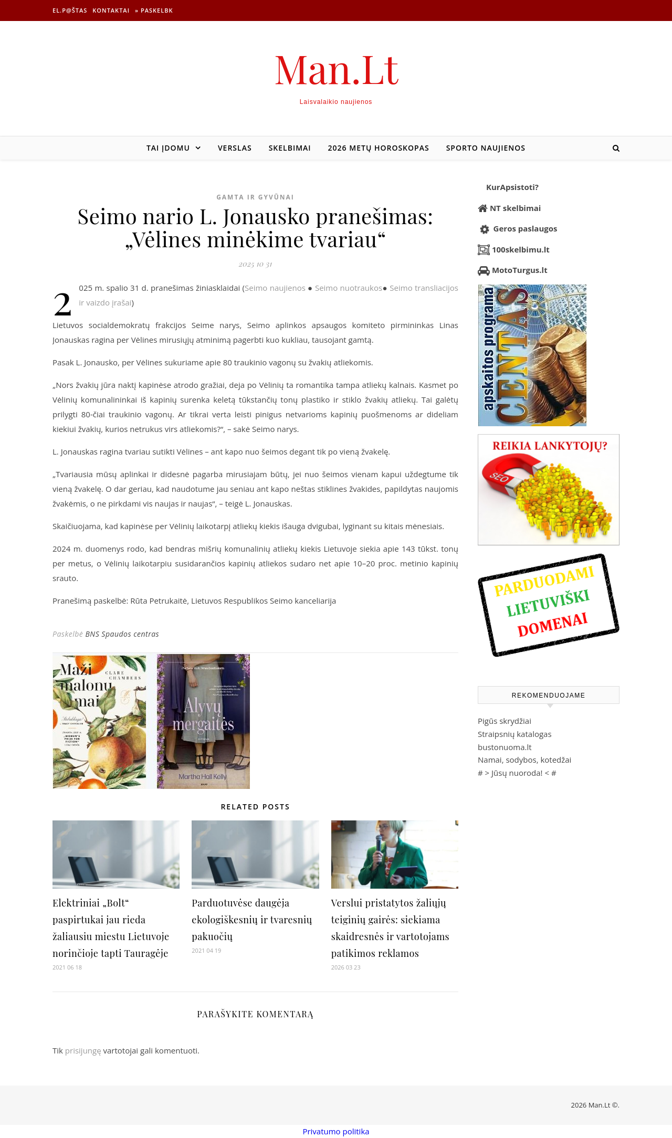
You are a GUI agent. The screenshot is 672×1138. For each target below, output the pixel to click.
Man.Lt (336, 68)
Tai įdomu (168, 148)
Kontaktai (111, 10)
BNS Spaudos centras (122, 634)
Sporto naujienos (486, 148)
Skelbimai (290, 148)
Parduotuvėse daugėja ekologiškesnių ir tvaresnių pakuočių (252, 920)
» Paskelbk (154, 10)
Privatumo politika (335, 1131)
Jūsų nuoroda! (517, 772)
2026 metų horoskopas (378, 148)
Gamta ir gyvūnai (255, 197)
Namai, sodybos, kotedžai (524, 759)
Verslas (235, 148)
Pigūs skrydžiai (504, 720)
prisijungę (83, 1050)
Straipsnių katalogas (515, 734)
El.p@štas (69, 10)
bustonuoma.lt (505, 747)
